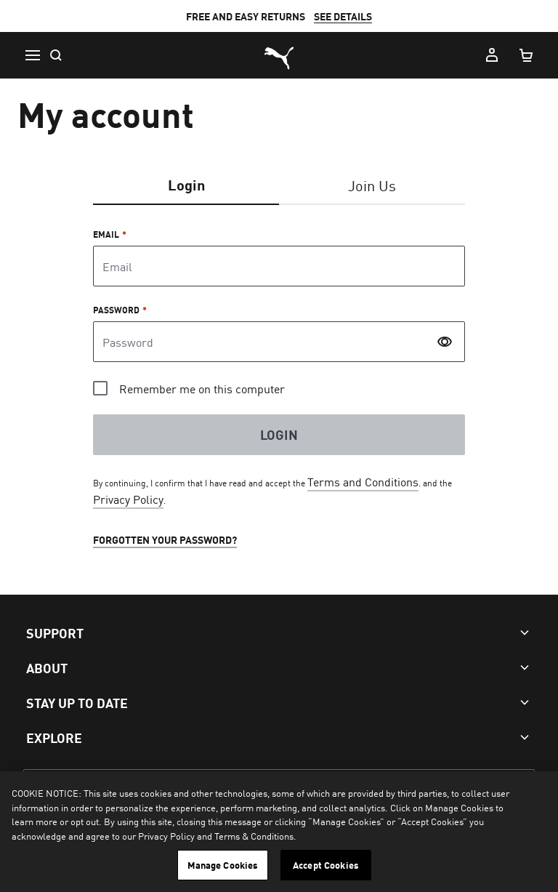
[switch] (443, 341)
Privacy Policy (128, 498)
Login (186, 184)
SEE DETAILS (343, 16)
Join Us (372, 184)
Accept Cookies (326, 865)
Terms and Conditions (362, 481)
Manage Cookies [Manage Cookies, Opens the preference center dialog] (223, 865)
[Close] (535, 795)
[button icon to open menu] (31, 55)
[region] (279, 831)
